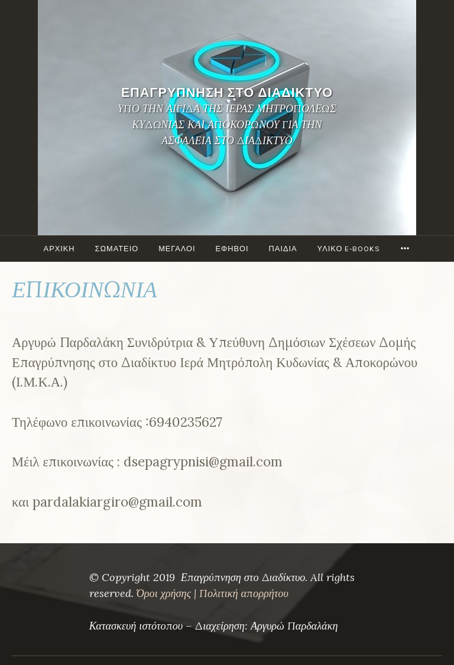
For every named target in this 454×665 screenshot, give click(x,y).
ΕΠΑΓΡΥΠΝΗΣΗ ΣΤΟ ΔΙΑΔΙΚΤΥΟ (227, 92)
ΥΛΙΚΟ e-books (349, 248)
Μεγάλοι (176, 248)
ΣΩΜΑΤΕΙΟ (117, 248)
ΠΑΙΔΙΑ (283, 248)
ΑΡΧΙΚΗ (59, 248)
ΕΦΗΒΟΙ (232, 248)
